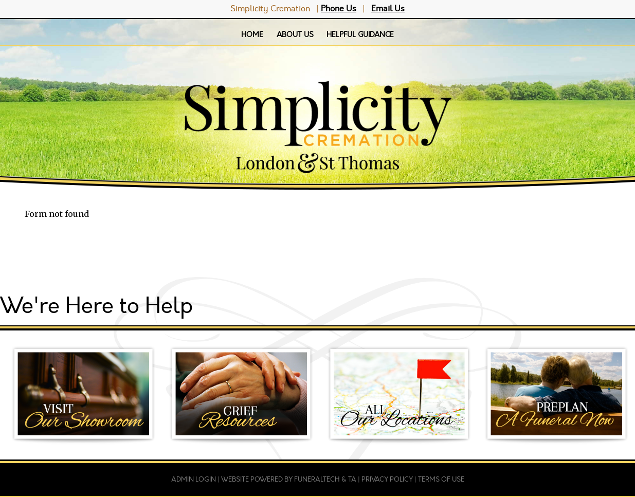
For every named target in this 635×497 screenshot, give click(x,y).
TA (352, 479)
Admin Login (193, 479)
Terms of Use (441, 479)
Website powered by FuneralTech (280, 479)
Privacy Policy (387, 479)
